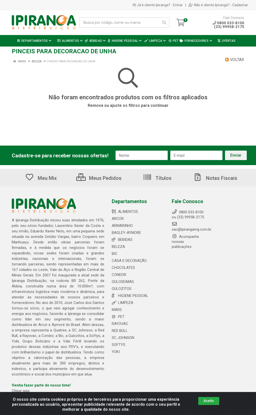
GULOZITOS (122, 288)
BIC (115, 253)
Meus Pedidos (99, 178)
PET (118, 316)
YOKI (116, 351)
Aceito (209, 401)
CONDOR (119, 274)
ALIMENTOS (125, 211)
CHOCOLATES (123, 267)
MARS (117, 309)
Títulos (157, 178)
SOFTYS (118, 344)
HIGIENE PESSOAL (130, 295)
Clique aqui (21, 390)
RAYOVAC (120, 323)
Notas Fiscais (215, 178)
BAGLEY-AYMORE (126, 232)
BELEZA (118, 246)
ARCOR (118, 218)
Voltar (234, 59)
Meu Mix (41, 178)
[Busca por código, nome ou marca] (119, 22)
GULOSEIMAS (123, 281)
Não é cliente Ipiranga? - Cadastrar (218, 5)
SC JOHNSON (123, 337)
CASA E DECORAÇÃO (129, 260)
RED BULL (120, 330)
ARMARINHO (122, 225)
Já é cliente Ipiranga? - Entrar (157, 5)
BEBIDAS (122, 239)
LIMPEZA (122, 302)
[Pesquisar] (164, 22)
